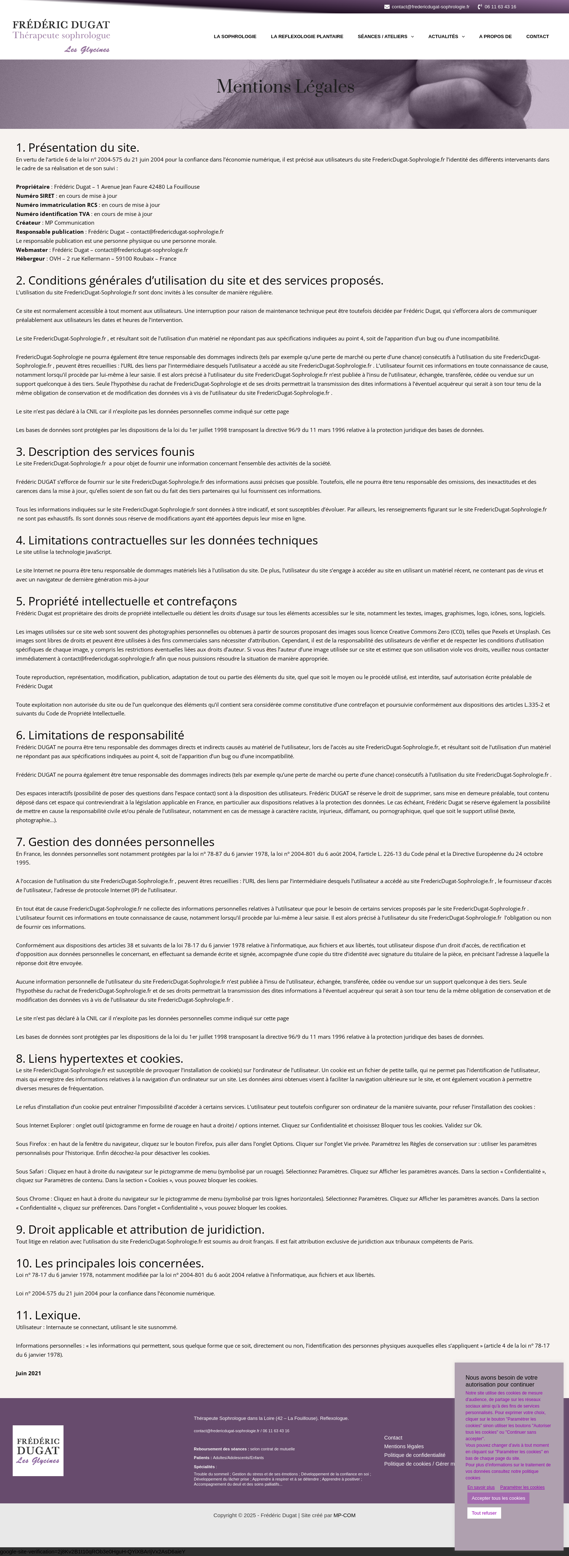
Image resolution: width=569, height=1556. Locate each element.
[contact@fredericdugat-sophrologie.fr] (426, 6)
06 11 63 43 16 (276, 1431)
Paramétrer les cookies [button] (522, 1487)
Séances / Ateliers (403, 36)
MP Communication (69, 222)
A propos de (503, 36)
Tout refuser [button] (484, 1513)
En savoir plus (481, 1487)
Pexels (500, 631)
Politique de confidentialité (415, 1455)
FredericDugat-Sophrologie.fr (408, 159)
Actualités (459, 36)
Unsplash (527, 631)
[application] (428, 36)
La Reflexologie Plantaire (330, 36)
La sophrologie (263, 36)
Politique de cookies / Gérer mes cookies (433, 1464)
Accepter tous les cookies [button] (498, 1498)
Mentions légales (404, 1446)
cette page (276, 411)
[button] (541, 7)
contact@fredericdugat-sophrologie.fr (226, 1431)
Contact (540, 36)
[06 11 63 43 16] (496, 6)
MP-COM (344, 1515)
